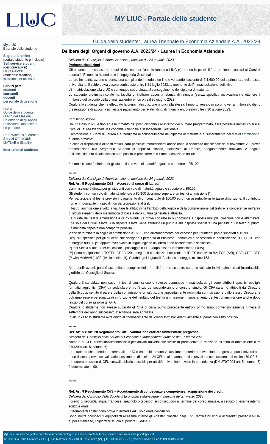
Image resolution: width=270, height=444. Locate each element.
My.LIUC (9, 45)
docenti (9, 98)
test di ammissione (245, 134)
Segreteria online (16, 56)
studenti (9, 90)
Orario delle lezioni (16, 116)
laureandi (10, 94)
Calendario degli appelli (20, 120)
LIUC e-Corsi (13, 71)
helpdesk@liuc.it (143, 434)
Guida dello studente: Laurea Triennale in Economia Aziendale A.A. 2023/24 (176, 41)
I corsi (7, 109)
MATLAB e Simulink (17, 143)
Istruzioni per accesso (19, 79)
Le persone (11, 128)
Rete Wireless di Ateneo (20, 135)
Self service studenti (19, 63)
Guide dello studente (18, 112)
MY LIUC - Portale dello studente (166, 18)
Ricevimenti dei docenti (20, 124)
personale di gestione (20, 101)
